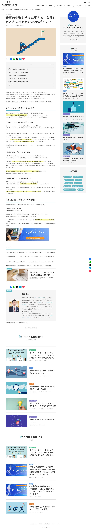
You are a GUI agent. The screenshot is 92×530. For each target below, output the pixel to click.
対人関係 (59, 5)
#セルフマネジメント (10, 25)
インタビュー (79, 5)
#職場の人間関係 (68, 183)
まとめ (11, 85)
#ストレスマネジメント (77, 186)
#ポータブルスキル (69, 179)
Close (52, 64)
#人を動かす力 (78, 179)
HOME (2, 9)
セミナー (69, 5)
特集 (89, 5)
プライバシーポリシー (56, 523)
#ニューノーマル (67, 176)
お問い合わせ (47, 523)
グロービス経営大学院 (39, 297)
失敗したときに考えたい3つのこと (18, 69)
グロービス (39, 302)
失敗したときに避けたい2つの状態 (18, 81)
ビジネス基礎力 (40, 5)
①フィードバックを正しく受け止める (19, 72)
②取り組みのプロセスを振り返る (18, 75)
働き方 (50, 5)
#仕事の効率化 (67, 186)
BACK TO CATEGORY (31, 328)
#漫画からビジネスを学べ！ (69, 189)
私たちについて (74, 39)
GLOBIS (10, 3)
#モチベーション (20, 25)
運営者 (40, 523)
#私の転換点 (80, 189)
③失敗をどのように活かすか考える (18, 78)
